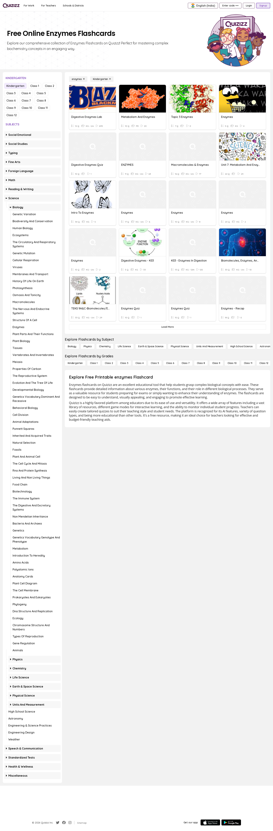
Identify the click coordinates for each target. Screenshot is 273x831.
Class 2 (49, 86)
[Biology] (72, 346)
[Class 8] (201, 363)
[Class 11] (248, 363)
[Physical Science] (180, 346)
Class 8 (41, 100)
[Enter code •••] (230, 5)
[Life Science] (124, 346)
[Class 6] (170, 363)
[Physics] (88, 346)
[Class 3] (124, 363)
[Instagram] (70, 822)
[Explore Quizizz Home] (11, 5)
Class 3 (10, 93)
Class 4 (26, 93)
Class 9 (11, 108)
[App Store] (210, 822)
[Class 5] (155, 363)
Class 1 (34, 86)
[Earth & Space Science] (150, 346)
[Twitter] (57, 822)
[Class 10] (232, 363)
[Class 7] (186, 363)
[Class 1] (93, 363)
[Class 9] (216, 363)
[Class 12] (263, 363)
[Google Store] (231, 822)
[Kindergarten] (102, 79)
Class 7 (26, 100)
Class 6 (11, 100)
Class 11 (43, 108)
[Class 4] (139, 363)
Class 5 (41, 93)
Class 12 (11, 115)
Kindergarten (15, 86)
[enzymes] (78, 79)
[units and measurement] (209, 346)
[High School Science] (241, 346)
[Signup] (263, 5)
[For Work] (29, 5)
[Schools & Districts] (73, 5)
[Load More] (167, 327)
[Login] (249, 5)
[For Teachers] (48, 5)
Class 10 (27, 108)
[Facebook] (64, 822)
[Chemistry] (105, 346)
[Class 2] (109, 363)
